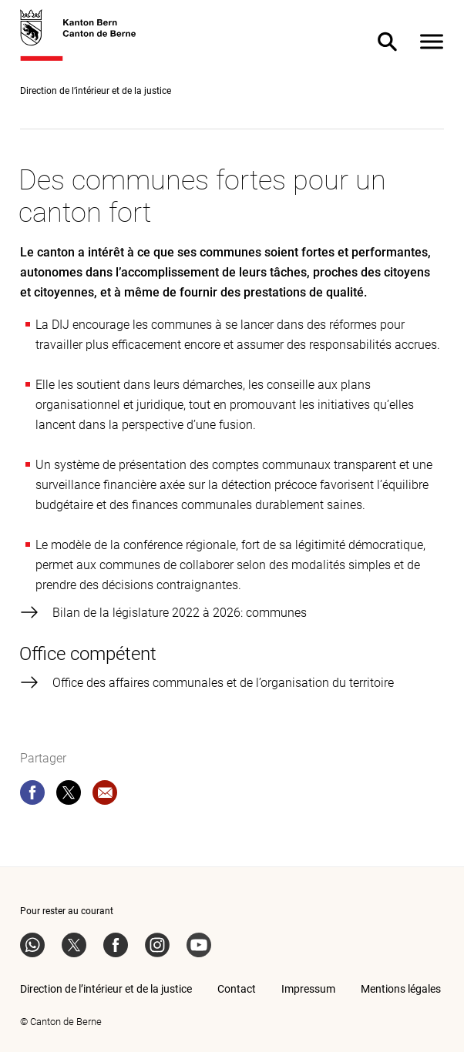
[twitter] (68, 795)
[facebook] (32, 795)
